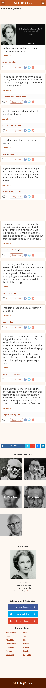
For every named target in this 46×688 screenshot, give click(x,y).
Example (17, 374)
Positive (9, 651)
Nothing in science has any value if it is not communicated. (22, 49)
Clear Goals (6, 250)
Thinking (13, 125)
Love (25, 632)
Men (10, 293)
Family (4, 154)
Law (3, 374)
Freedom (11, 154)
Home (18, 154)
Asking (11, 191)
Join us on (23, 607)
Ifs (10, 62)
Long (15, 293)
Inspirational (11, 632)
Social (24, 97)
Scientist (18, 97)
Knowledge (10, 655)
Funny (8, 636)
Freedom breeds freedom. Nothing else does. (21, 309)
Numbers (15, 250)
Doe (11, 322)
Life (24, 640)
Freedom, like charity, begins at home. (19, 141)
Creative (22, 250)
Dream (26, 647)
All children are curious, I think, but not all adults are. (21, 113)
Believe (5, 293)
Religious (5, 415)
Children (5, 125)
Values (14, 62)
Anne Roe (6, 55)
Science (5, 62)
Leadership (10, 647)
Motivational (11, 644)
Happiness (27, 655)
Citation (30, 591)
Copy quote (16, 67)
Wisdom (26, 644)
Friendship (10, 640)
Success (26, 636)
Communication (8, 97)
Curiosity (20, 125)
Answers (18, 191)
